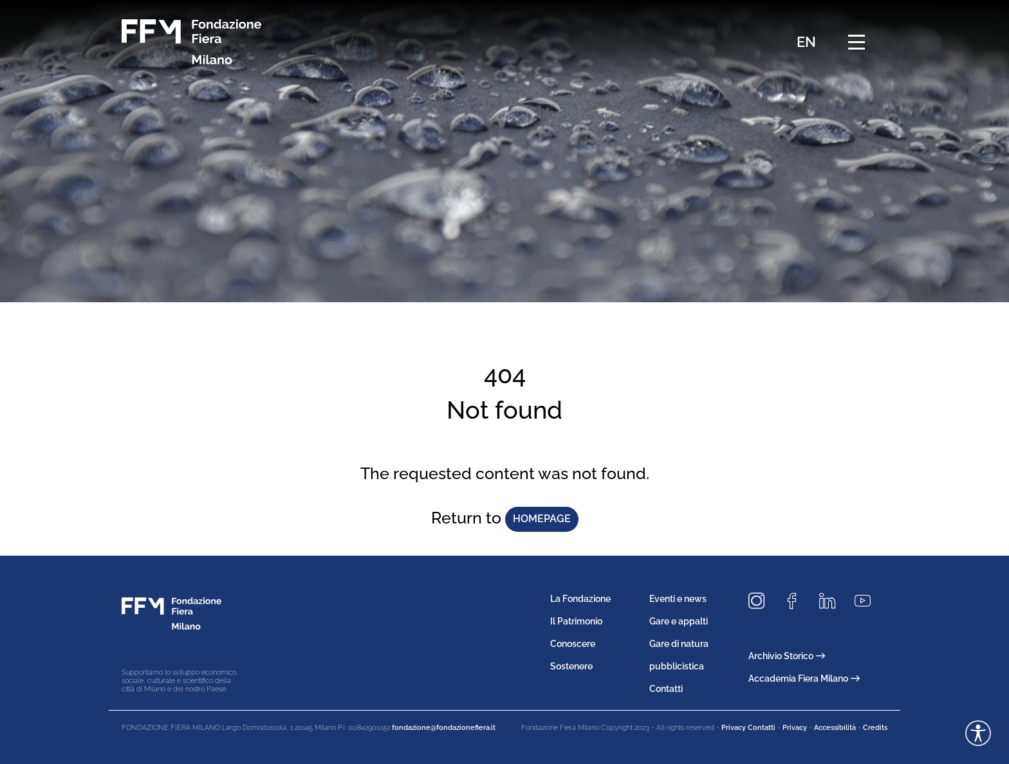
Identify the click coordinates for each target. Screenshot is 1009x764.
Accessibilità (835, 727)
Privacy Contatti (748, 727)
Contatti (666, 689)
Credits (875, 727)
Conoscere (572, 644)
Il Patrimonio (576, 621)
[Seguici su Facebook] (797, 601)
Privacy (794, 727)
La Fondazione (580, 599)
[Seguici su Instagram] (761, 601)
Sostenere (571, 666)
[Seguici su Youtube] (867, 601)
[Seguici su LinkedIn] (832, 601)
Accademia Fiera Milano (804, 678)
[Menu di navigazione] (856, 42)
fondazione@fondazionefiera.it (443, 727)
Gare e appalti (678, 621)
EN (806, 41)
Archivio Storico (786, 656)
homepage (542, 519)
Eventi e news (678, 599)
